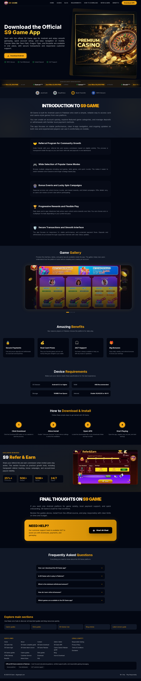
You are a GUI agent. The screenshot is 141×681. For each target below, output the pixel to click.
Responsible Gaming (78, 644)
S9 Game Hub (8, 647)
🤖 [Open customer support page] (100, 533)
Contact (39, 644)
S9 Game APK (58, 647)
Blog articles (90, 629)
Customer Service (26, 658)
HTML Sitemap (8, 658)
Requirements (76, 3)
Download (40, 658)
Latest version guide (119, 629)
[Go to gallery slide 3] (71, 314)
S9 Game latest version (28, 650)
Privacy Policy (76, 647)
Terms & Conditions (77, 650)
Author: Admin (58, 644)
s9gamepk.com (20, 677)
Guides (59, 3)
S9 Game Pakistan (42, 650)
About (22, 644)
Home (52, 3)
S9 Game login (8, 650)
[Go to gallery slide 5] (74, 314)
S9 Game (12, 677)
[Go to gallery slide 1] (67, 314)
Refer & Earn (105, 3)
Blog (66, 3)
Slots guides (37, 629)
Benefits (116, 3)
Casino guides (10, 629)
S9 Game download (43, 647)
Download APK (129, 3)
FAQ (38, 661)
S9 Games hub (64, 629)
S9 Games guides (9, 655)
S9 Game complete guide (28, 647)
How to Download (91, 3)
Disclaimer (75, 653)
